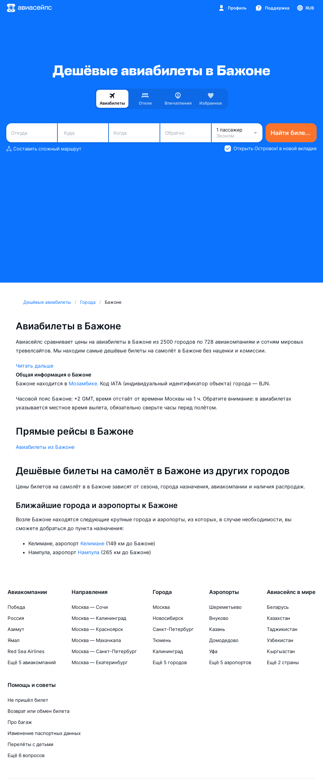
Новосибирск (168, 618)
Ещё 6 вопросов (26, 755)
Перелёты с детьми (30, 744)
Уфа (213, 651)
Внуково (218, 618)
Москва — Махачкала (96, 640)
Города (162, 592)
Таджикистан (282, 629)
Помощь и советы (32, 685)
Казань (217, 629)
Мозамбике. (84, 383)
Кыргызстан (281, 651)
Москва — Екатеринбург (100, 662)
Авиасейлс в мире (291, 592)
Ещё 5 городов (170, 662)
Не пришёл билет (28, 700)
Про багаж (20, 722)
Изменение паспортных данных (44, 733)
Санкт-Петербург (173, 629)
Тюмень (162, 640)
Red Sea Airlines (26, 651)
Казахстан (278, 618)
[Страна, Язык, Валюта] (305, 8)
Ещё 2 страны (283, 662)
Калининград (168, 651)
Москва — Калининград (99, 618)
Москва (161, 607)
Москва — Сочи (90, 607)
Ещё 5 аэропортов (230, 662)
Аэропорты (224, 592)
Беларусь (278, 607)
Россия (16, 618)
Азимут (16, 629)
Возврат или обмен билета (38, 711)
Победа (16, 607)
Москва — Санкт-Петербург (104, 651)
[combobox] (31, 132)
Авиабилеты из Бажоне (45, 447)
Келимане (93, 543)
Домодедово (223, 640)
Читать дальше (34, 366)
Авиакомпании (27, 592)
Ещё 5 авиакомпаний (32, 662)
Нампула (89, 552)
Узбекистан (280, 640)
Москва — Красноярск (97, 629)
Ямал (14, 640)
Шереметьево (225, 607)
